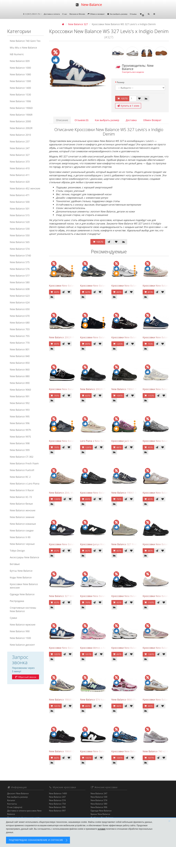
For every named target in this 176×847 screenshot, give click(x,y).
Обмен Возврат (152, 120)
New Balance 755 (20, 336)
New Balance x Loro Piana (24, 483)
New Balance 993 (20, 409)
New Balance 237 (20, 141)
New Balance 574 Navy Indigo (97, 699)
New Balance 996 (20, 423)
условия (101, 829)
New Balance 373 (20, 161)
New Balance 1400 (20, 87)
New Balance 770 (20, 342)
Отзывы (133, 14)
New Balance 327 (20, 155)
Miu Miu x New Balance (23, 47)
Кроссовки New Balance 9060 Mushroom (72, 285)
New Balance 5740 (20, 255)
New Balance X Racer (22, 490)
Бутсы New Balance (21, 570)
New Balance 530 (20, 228)
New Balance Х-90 (20, 537)
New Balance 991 (20, 396)
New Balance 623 (20, 295)
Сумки (13, 617)
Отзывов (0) (81, 120)
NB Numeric (17, 54)
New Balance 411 (20, 175)
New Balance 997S (20, 436)
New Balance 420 (20, 181)
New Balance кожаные (23, 523)
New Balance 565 (20, 242)
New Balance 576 (20, 269)
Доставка (131, 120)
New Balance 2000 (20, 121)
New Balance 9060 (20, 389)
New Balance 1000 (20, 67)
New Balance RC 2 (20, 476)
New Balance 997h (20, 429)
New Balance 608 (20, 289)
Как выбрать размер (117, 14)
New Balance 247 (20, 148)
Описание (62, 120)
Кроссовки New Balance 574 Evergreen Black (75, 389)
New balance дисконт (22, 644)
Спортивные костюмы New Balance (23, 609)
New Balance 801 (20, 349)
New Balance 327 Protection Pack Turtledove (136, 544)
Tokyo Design (17, 550)
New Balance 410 (20, 168)
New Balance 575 (20, 262)
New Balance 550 (20, 235)
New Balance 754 (57, 803)
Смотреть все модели (133, 72)
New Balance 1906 (20, 101)
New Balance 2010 (20, 134)
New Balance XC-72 (21, 497)
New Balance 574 (20, 248)
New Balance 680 (20, 322)
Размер (120, 82)
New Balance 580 (20, 282)
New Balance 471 (20, 195)
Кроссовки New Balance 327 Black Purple (73, 544)
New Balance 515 (20, 215)
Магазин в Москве (77, 14)
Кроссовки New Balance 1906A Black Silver (136, 596)
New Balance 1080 (20, 74)
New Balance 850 (20, 362)
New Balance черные (22, 544)
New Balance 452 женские (25, 188)
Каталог (11, 800)
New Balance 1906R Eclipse (127, 492)
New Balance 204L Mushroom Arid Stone (72, 492)
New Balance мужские (22, 624)
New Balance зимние (22, 517)
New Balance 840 (20, 356)
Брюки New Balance (100, 814)
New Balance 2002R (21, 128)
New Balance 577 (20, 275)
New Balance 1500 (20, 638)
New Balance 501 (20, 208)
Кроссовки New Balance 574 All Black (101, 337)
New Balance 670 (20, 315)
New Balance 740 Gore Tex (25, 40)
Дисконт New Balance (18, 793)
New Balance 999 (20, 450)
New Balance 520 (20, 222)
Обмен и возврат (96, 14)
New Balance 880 (20, 376)
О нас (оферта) (14, 807)
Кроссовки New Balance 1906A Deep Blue (135, 751)
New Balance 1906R (21, 114)
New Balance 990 (20, 631)
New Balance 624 (20, 302)
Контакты (12, 803)
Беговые (15, 564)
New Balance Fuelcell (22, 470)
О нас (64, 14)
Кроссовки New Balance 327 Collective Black (105, 751)
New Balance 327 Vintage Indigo (67, 596)
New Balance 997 (57, 810)
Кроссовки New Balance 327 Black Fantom (73, 441)
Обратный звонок (25, 677)
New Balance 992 (20, 403)
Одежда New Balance (22, 594)
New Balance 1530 (20, 94)
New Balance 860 (20, 369)
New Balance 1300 (20, 81)
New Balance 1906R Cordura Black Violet (72, 751)
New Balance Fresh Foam (24, 463)
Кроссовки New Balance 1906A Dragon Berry (137, 337)
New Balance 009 (20, 61)
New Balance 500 (20, 201)
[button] (142, 14)
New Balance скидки (22, 530)
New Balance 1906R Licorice (65, 699)
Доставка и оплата (52, 14)
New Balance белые (21, 503)
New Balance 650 (20, 309)
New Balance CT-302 (21, 456)
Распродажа (17, 601)
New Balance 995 (20, 416)
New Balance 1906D (21, 108)
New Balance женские (22, 510)
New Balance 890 (20, 383)
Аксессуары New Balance (24, 557)
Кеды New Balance (21, 577)
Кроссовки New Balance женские (24, 585)
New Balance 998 (20, 443)
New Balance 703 (20, 329)
